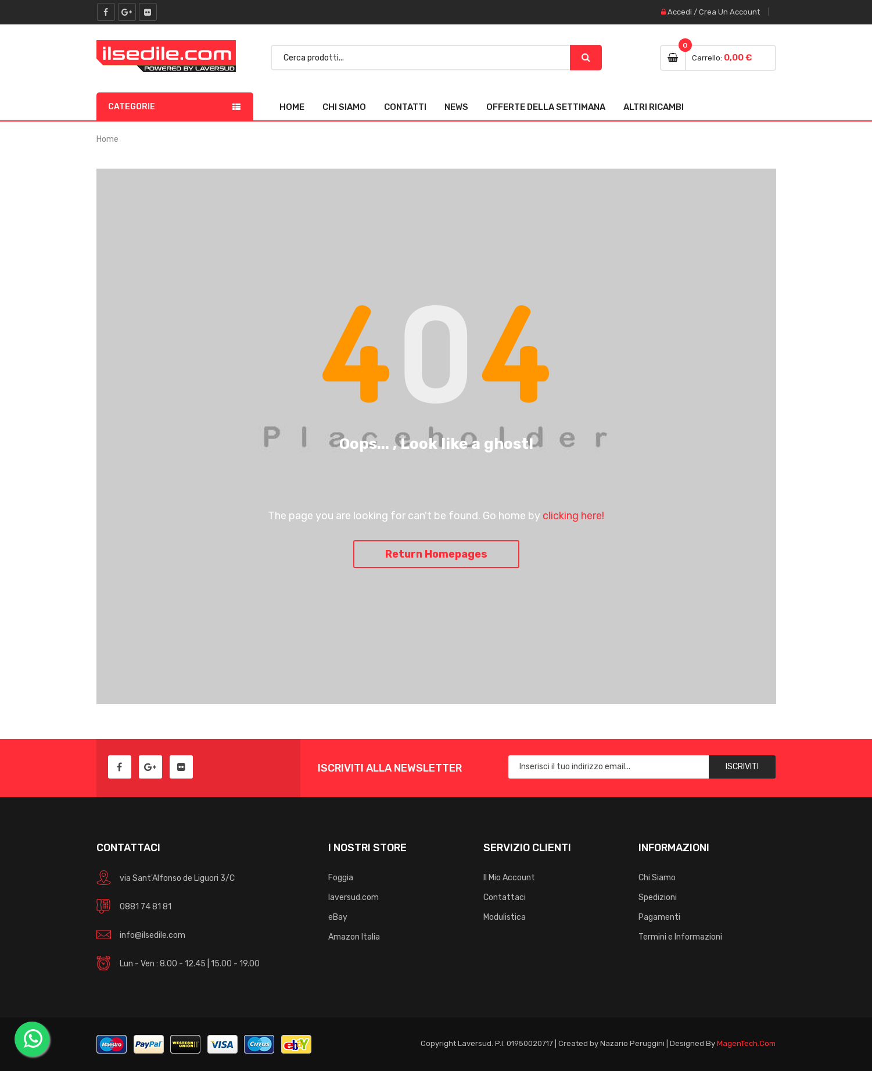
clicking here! (573, 515)
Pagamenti (659, 917)
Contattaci (504, 897)
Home (291, 107)
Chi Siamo (344, 107)
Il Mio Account (509, 878)
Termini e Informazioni (680, 937)
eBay (337, 917)
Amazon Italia (354, 937)
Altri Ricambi (653, 107)
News (456, 107)
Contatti (405, 107)
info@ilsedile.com (152, 935)
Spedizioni (657, 897)
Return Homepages (436, 554)
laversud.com (353, 897)
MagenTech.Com (746, 1043)
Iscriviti (742, 767)
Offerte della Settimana (545, 107)
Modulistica (504, 917)
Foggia (340, 878)
